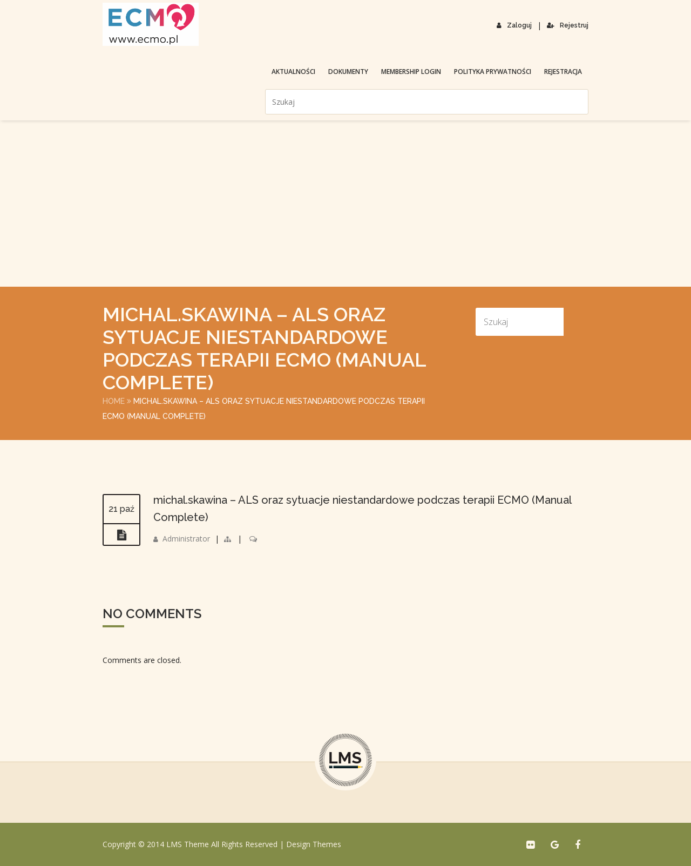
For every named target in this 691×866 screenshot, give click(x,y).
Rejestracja (563, 71)
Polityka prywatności (492, 71)
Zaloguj (514, 25)
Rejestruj (567, 25)
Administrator (186, 538)
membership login (411, 71)
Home (114, 401)
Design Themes (313, 844)
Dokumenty (348, 71)
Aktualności (293, 71)
